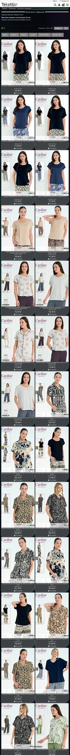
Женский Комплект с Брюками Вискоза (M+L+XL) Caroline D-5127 (18, 584)
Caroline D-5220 (18, 531)
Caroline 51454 (18, 420)
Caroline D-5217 (52, 531)
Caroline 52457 (18, 309)
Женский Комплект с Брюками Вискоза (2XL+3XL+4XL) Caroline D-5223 (52, 474)
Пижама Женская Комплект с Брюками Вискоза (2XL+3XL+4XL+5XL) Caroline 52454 (52, 308)
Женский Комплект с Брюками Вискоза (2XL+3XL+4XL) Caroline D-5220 (18, 529)
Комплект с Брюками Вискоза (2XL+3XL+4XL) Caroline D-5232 (18, 141)
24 (66, 28)
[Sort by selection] (58, 28)
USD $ (55, 1)
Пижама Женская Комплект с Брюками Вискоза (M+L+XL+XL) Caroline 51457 (52, 363)
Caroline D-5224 (18, 475)
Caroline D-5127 (18, 586)
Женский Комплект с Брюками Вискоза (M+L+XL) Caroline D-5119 (52, 695)
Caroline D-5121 (52, 641)
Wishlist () (64, 1)
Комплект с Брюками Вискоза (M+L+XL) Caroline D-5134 (52, 141)
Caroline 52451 (52, 752)
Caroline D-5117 (18, 752)
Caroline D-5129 (52, 254)
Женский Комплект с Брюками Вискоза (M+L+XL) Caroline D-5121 (52, 639)
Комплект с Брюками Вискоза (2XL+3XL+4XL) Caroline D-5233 (52, 86)
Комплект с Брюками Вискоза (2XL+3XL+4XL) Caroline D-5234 (18, 86)
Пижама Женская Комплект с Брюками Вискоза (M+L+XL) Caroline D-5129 (52, 252)
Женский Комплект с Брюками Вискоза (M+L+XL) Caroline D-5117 (18, 750)
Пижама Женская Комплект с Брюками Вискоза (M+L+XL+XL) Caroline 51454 (18, 418)
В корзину (18, 93)
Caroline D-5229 (18, 254)
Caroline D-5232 (18, 144)
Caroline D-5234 (18, 88)
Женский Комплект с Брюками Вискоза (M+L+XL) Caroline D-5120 (18, 695)
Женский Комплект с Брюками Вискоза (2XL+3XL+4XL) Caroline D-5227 (52, 418)
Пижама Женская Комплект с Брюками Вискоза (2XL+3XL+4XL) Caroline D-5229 (18, 252)
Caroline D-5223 (52, 475)
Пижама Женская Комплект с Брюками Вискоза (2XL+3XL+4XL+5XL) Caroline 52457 (18, 308)
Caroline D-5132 (52, 199)
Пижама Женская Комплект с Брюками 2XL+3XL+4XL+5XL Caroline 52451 (52, 750)
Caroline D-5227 (52, 420)
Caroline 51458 (18, 365)
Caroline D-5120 (18, 697)
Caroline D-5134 (52, 144)
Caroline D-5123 (18, 641)
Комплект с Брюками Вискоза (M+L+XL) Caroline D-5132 (52, 196)
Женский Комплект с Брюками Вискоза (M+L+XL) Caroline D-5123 (18, 639)
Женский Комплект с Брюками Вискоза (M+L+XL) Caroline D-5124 (52, 584)
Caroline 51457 (52, 365)
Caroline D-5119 (52, 697)
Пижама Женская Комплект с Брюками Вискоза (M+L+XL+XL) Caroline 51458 (18, 363)
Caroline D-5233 (52, 88)
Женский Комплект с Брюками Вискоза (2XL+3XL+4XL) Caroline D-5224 (18, 474)
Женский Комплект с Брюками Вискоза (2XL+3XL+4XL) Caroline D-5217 (52, 529)
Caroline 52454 (52, 309)
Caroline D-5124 (52, 586)
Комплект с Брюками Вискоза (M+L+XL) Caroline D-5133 (18, 196)
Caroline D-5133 (18, 199)
